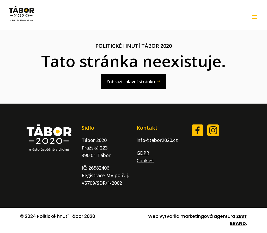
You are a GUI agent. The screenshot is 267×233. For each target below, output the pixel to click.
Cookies (145, 160)
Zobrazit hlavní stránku (130, 82)
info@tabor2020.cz (157, 140)
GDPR (143, 153)
